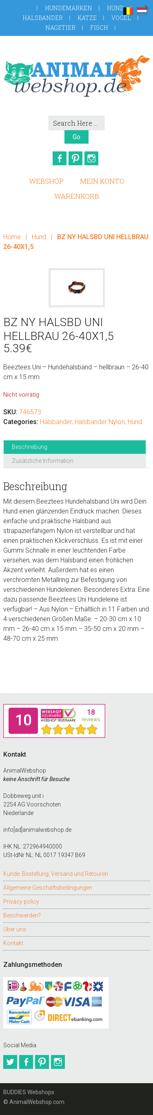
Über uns (14, 929)
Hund (115, 8)
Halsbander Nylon (100, 422)
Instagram (91, 158)
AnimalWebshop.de (76, 75)
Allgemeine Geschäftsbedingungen (47, 887)
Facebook (60, 158)
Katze (87, 18)
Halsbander (42, 18)
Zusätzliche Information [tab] (42, 461)
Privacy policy (21, 901)
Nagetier (60, 27)
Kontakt (13, 943)
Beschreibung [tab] (29, 447)
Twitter (10, 1062)
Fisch (99, 27)
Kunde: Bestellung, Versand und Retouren (55, 874)
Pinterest (75, 158)
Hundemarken (68, 8)
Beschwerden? (22, 915)
